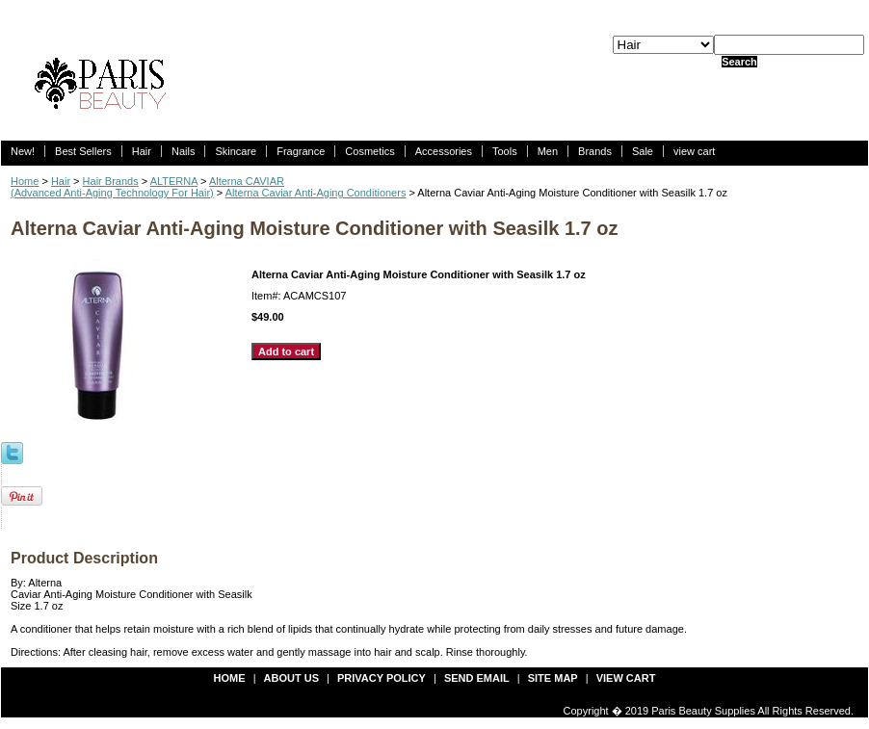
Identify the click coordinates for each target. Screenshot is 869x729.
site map (553, 678)
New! (23, 151)
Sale (642, 151)
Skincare (235, 151)
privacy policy (381, 678)
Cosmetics (369, 151)
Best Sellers (83, 151)
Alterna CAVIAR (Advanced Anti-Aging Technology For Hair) (147, 186)
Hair (141, 151)
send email (477, 678)
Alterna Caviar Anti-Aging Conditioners (316, 192)
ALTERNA (174, 181)
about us (291, 678)
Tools (504, 151)
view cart (694, 151)
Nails (183, 151)
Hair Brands (111, 181)
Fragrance (300, 151)
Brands (595, 151)
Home (25, 181)
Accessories (443, 151)
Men (548, 151)
